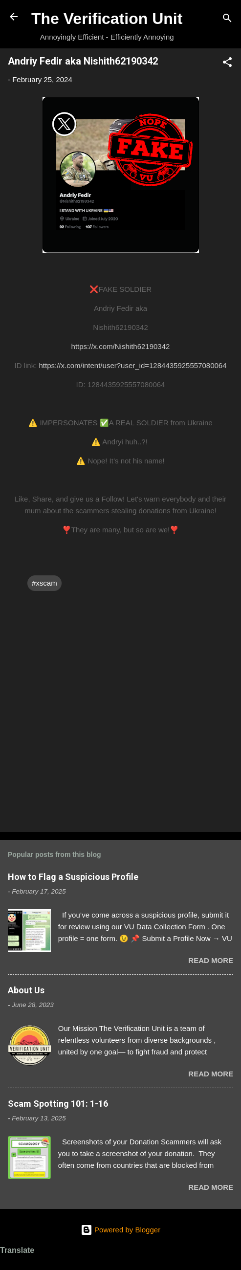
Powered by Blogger (120, 1230)
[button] (227, 63)
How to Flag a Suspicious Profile (73, 877)
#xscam (44, 583)
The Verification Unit (106, 18)
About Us (26, 990)
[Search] (227, 20)
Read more (210, 960)
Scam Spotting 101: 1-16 (58, 1103)
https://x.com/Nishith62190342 (120, 346)
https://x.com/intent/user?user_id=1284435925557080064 (132, 365)
